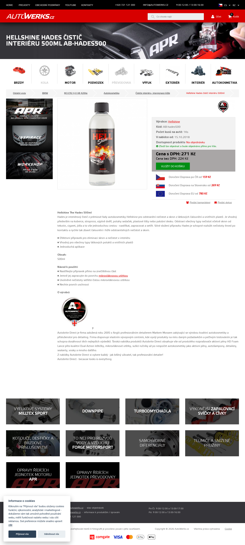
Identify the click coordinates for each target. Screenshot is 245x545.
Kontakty (87, 5)
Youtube (70, 5)
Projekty (24, 5)
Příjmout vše (22, 534)
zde (10, 525)
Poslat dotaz (223, 202)
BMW (45, 93)
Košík (233, 16)
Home (9, 5)
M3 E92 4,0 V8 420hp (75, 93)
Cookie (228, 529)
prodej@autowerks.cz (72, 508)
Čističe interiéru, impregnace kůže (153, 93)
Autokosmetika (111, 93)
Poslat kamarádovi (198, 202)
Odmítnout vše (51, 534)
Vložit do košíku (173, 166)
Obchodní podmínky (47, 5)
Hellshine (174, 121)
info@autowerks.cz (155, 5)
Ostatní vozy (19, 93)
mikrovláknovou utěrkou (113, 276)
